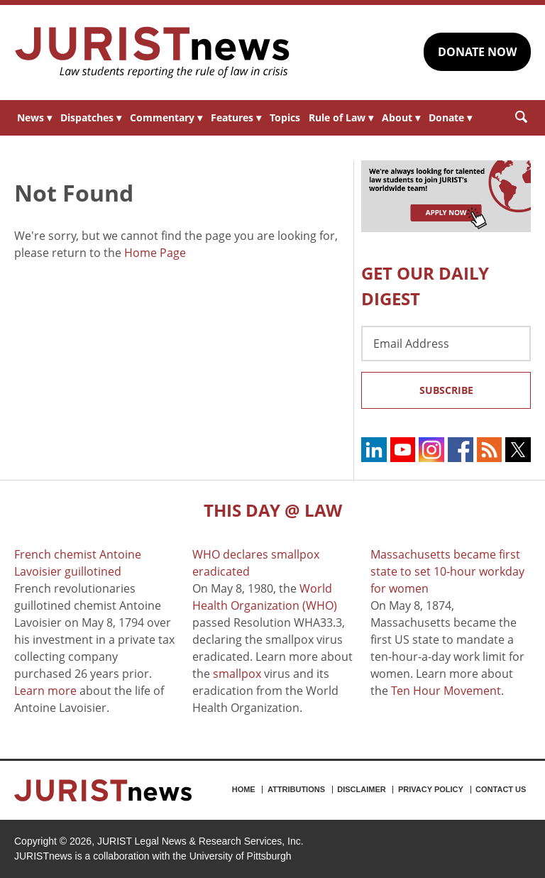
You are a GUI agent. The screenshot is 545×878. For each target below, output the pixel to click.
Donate (450, 117)
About (401, 117)
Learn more (45, 690)
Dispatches (90, 117)
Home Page (155, 252)
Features (236, 117)
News (34, 117)
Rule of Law (341, 117)
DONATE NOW (477, 52)
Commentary (166, 117)
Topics (285, 117)
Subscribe (446, 390)
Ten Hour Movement (446, 690)
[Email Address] (446, 343)
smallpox (237, 673)
